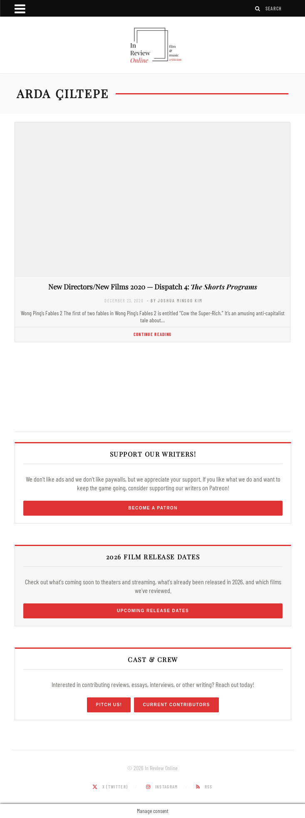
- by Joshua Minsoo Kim (175, 300)
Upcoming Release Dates (153, 610)
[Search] (258, 8)
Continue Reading (152, 334)
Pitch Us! (109, 704)
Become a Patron (153, 508)
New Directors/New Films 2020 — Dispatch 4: (152, 286)
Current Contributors (176, 704)
